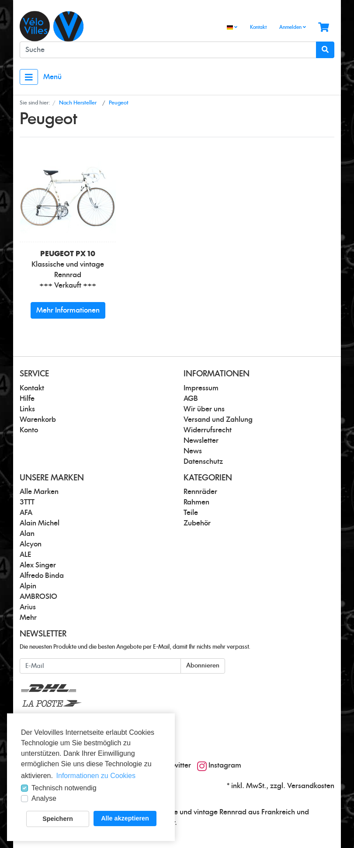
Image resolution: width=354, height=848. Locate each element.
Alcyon (31, 544)
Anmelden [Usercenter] (292, 27)
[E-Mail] (100, 666)
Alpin (28, 586)
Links (27, 409)
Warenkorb (38, 419)
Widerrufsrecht (208, 430)
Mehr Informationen (68, 310)
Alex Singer (38, 565)
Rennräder (200, 491)
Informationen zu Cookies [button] (95, 775)
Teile (191, 512)
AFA (26, 512)
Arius (28, 607)
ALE (25, 554)
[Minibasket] (323, 28)
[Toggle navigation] (29, 77)
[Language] (232, 27)
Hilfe (27, 398)
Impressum (201, 388)
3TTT (27, 502)
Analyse (43, 798)
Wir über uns (204, 409)
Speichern (57, 818)
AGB (191, 398)
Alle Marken (39, 491)
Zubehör (197, 523)
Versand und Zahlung (218, 419)
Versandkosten (310, 785)
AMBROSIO (38, 596)
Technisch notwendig (64, 788)
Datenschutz (203, 461)
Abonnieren (202, 666)
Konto (29, 430)
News (193, 451)
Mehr (28, 617)
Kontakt (258, 27)
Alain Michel (39, 523)
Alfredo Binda (42, 575)
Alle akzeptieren (125, 818)
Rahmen (196, 502)
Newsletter (201, 440)
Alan (27, 533)
